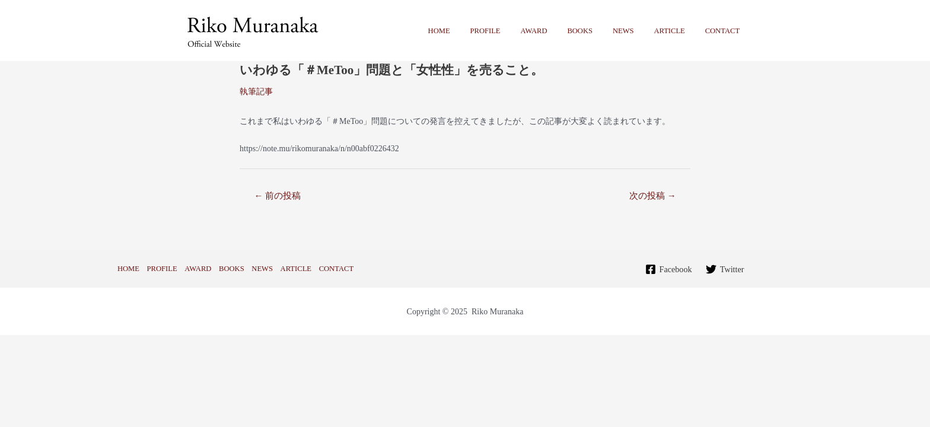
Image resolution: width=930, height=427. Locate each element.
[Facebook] (668, 269)
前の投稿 (277, 195)
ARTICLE (676, 31)
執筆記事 (256, 91)
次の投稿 (652, 195)
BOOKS (598, 31)
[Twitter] (724, 269)
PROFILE (513, 31)
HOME (472, 31)
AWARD (556, 31)
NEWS (635, 31)
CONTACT (725, 31)
